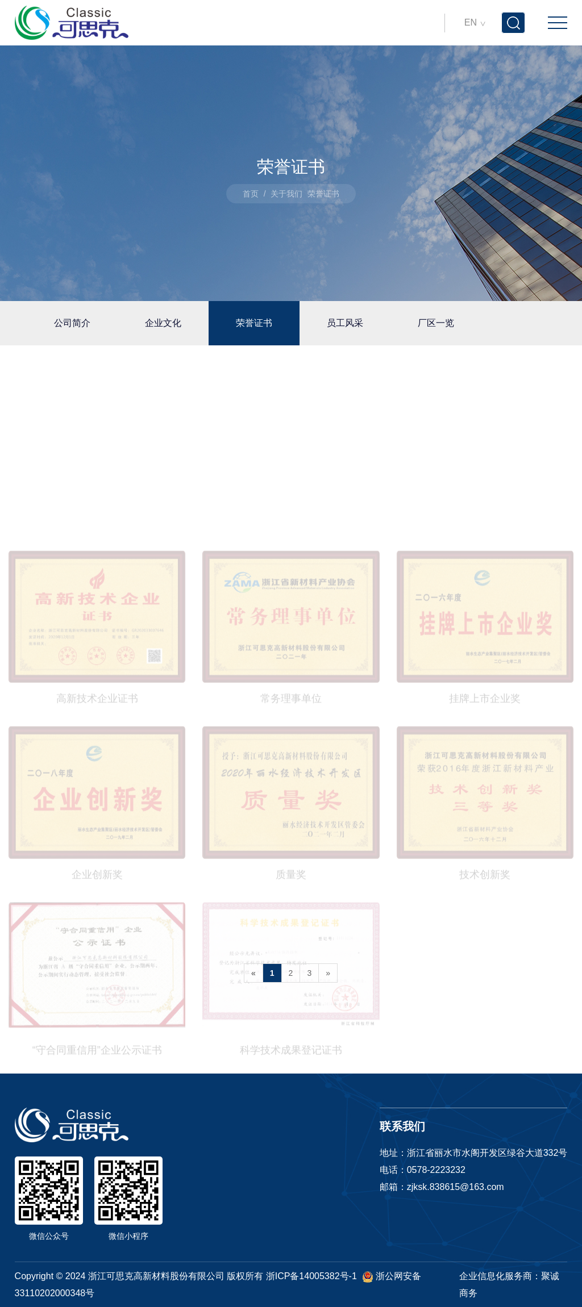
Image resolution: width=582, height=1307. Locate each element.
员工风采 (345, 323)
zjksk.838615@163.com (455, 1187)
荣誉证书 (254, 323)
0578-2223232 (436, 1170)
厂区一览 (436, 323)
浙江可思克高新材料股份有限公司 (156, 1276)
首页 (251, 193)
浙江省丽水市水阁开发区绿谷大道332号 (487, 1153)
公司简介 (72, 323)
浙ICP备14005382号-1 (311, 1276)
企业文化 (163, 323)
